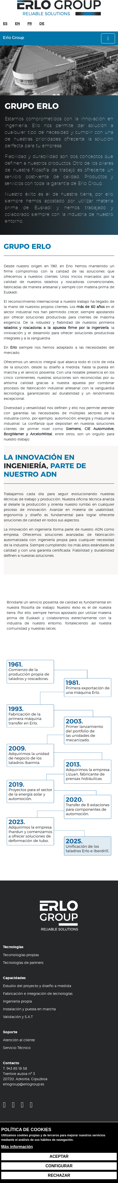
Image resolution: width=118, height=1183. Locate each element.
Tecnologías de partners (23, 962)
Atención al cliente (19, 1040)
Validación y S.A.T (18, 1017)
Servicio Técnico (17, 1047)
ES (5, 23)
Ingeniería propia (17, 1001)
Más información (17, 1147)
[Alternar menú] (108, 38)
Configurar (59, 1166)
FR (29, 23)
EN (17, 23)
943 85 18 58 (16, 1068)
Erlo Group (13, 37)
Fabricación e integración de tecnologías (37, 993)
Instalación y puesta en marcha (29, 1009)
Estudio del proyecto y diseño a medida (37, 986)
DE (41, 23)
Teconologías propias (21, 955)
